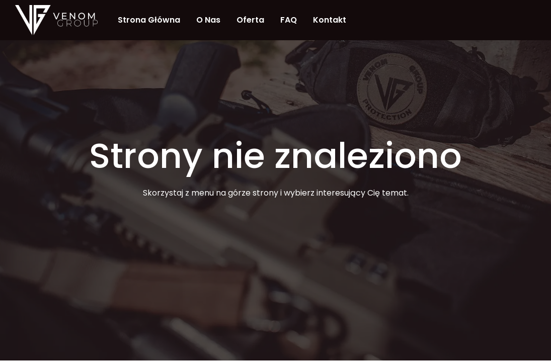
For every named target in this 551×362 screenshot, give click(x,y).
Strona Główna (149, 20)
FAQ (288, 20)
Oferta (250, 20)
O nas (208, 20)
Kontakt (329, 20)
